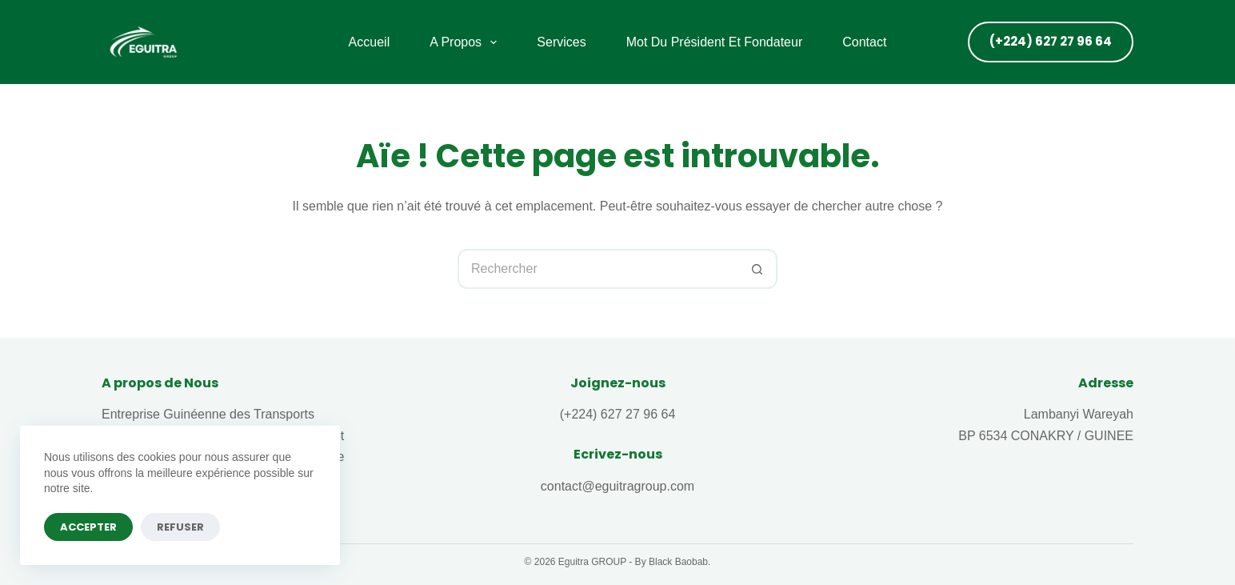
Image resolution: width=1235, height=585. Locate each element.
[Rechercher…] (597, 269)
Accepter (88, 527)
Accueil (369, 42)
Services (561, 42)
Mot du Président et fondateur (714, 42)
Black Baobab (678, 561)
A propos (466, 42)
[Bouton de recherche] (757, 269)
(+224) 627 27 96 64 (1050, 41)
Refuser (180, 527)
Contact (864, 42)
